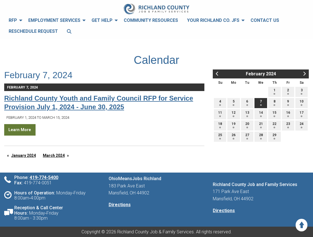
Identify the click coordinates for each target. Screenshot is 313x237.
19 (233, 125)
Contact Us (265, 20)
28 (261, 136)
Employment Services (54, 20)
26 (233, 136)
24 (301, 125)
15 (274, 114)
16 (288, 114)
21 (261, 125)
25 (220, 136)
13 (247, 114)
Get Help (102, 20)
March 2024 (54, 155)
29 (274, 136)
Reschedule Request (33, 31)
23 (288, 125)
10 (301, 102)
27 (247, 136)
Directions (120, 204)
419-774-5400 (44, 177)
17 (301, 114)
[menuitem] (14, 20)
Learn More (19, 129)
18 (220, 125)
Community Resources (151, 20)
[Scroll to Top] (301, 225)
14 (261, 114)
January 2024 (23, 155)
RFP (13, 20)
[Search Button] (69, 31)
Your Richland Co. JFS (213, 20)
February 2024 (261, 73)
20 (247, 125)
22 (274, 125)
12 (233, 114)
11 (220, 114)
